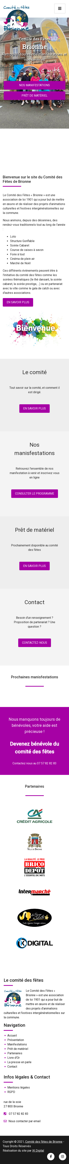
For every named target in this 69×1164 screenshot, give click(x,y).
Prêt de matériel (34, 95)
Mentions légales (18, 1087)
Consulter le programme (34, 493)
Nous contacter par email (24, 1121)
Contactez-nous (34, 642)
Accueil (12, 1035)
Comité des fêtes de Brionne (43, 1141)
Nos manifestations (34, 85)
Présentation (15, 1040)
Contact (12, 1066)
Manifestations (17, 1044)
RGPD (11, 1092)
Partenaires (14, 1053)
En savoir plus (18, 302)
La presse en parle (19, 1062)
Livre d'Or (13, 1057)
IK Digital (38, 1150)
